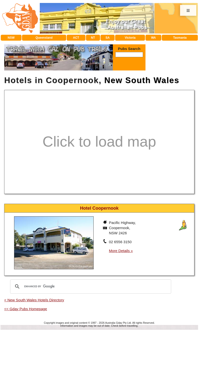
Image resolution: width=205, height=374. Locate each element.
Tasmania (179, 37)
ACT (76, 37)
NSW (11, 37)
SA (107, 37)
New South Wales (141, 80)
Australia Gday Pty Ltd (118, 322)
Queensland (44, 37)
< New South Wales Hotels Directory (34, 300)
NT (93, 37)
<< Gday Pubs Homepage (25, 309)
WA (153, 37)
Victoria (130, 37)
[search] (90, 286)
